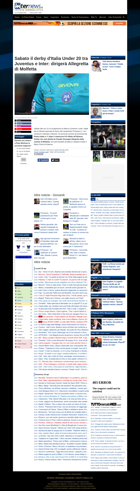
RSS (91, 478)
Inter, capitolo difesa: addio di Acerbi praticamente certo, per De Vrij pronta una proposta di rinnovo (76, 433)
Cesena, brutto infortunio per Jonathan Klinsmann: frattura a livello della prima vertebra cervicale (75, 415)
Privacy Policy (76, 474)
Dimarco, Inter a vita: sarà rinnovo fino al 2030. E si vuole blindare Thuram (67, 457)
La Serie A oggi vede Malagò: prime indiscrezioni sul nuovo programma (66, 325)
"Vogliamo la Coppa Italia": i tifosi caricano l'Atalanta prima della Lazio (65, 438)
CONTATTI (78, 478)
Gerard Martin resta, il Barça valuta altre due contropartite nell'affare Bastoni (68, 346)
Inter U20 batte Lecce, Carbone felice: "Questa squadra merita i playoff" (49, 201)
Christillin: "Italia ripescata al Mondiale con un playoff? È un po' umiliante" (66, 303)
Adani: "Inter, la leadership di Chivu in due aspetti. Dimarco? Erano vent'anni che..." (70, 359)
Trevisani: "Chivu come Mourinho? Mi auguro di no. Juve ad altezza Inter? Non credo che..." (74, 340)
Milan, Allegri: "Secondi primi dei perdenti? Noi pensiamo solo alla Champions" (68, 386)
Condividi (43, 160)
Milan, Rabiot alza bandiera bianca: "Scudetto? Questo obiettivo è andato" (67, 444)
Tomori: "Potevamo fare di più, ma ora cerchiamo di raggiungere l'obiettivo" (67, 407)
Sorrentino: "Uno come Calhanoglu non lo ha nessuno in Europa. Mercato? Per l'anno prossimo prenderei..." (80, 332)
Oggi (93, 199)
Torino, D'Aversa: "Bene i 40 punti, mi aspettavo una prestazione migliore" (67, 446)
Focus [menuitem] (39, 17)
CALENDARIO (69, 478)
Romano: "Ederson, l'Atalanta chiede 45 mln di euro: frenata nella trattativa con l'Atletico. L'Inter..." (76, 423)
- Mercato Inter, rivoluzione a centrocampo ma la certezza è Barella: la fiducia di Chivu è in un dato (78, 361)
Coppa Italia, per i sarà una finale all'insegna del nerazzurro (64, 306)
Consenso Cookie (65, 474)
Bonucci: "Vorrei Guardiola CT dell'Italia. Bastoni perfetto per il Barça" (65, 274)
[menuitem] (123, 17)
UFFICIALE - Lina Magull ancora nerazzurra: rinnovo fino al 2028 (63, 335)
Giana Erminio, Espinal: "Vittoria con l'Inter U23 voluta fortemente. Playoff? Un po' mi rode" (73, 428)
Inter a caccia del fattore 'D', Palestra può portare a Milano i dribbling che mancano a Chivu (73, 396)
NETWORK (50, 478)
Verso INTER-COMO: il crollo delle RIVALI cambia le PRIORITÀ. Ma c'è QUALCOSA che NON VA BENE (81, 322)
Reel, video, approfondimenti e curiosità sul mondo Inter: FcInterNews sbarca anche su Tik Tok (75, 380)
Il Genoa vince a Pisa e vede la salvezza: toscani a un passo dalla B (64, 420)
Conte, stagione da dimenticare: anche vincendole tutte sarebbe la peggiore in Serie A (71, 401)
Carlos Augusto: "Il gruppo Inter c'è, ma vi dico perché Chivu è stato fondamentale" (70, 343)
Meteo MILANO (23, 257)
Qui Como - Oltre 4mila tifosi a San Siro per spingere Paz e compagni (65, 314)
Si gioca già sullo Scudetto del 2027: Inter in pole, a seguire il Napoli (64, 309)
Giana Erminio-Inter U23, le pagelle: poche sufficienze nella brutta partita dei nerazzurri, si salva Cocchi (78, 449)
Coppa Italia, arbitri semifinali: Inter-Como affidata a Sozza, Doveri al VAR (67, 319)
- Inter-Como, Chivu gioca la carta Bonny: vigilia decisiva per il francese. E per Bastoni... (74, 367)
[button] (23, 159)
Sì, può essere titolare (23, 148)
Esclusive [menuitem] (65, 17)
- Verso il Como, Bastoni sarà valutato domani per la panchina (64, 272)
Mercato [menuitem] (102, 17)
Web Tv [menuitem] (94, 17)
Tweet (55, 160)
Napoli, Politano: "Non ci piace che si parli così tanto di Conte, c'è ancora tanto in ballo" (72, 404)
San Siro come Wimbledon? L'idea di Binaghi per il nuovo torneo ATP (65, 425)
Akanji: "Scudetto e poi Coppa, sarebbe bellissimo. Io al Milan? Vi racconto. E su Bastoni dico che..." (77, 354)
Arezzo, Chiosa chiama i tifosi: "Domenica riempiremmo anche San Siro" (66, 460)
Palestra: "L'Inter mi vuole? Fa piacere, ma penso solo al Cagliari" (63, 280)
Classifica (19, 284)
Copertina (95, 104)
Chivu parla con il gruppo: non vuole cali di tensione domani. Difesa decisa (67, 301)
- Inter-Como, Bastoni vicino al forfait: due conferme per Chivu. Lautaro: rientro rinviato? (75, 327)
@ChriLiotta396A (59, 152)
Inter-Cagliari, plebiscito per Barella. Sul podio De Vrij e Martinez (63, 330)
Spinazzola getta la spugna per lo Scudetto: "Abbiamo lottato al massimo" (67, 431)
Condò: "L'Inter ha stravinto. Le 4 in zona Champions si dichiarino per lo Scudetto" (70, 351)
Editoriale (95, 58)
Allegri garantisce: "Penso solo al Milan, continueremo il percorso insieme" (67, 441)
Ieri (97, 199)
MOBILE (86, 478)
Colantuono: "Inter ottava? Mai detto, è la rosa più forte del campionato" (66, 399)
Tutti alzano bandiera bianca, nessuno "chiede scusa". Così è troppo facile (67, 369)
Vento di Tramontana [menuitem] (80, 17)
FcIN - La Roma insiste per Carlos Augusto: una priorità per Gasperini (114, 266)
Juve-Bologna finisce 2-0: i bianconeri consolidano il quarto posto (63, 391)
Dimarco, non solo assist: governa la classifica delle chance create (64, 417)
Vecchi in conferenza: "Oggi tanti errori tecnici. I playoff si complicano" (65, 452)
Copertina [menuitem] (55, 17)
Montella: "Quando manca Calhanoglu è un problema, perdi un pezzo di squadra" (70, 378)
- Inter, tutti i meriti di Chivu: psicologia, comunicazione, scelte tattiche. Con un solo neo (74, 356)
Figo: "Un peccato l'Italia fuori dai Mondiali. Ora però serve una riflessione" (67, 293)
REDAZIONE (59, 478)
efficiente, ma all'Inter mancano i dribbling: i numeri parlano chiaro (66, 388)
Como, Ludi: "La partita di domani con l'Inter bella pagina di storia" (64, 277)
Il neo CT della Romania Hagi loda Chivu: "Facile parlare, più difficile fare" (67, 295)
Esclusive (95, 260)
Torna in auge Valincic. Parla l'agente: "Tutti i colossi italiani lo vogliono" (66, 311)
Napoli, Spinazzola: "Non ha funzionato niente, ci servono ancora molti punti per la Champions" (75, 394)
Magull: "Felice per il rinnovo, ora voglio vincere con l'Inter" (61, 298)
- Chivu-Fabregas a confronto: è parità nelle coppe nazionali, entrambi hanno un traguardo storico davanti (81, 364)
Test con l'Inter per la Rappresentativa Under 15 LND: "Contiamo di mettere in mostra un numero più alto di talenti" (76, 230)
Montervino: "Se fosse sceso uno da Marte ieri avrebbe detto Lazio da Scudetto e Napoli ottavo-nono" (77, 412)
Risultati (23, 163)
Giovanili (42, 150)
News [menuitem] (46, 17)
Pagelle (94, 278)
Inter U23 (95, 333)
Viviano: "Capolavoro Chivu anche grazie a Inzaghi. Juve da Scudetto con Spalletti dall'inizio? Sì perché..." (79, 348)
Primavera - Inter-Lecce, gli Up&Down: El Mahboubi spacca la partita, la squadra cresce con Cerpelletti (75, 204)
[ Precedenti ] (23, 252)
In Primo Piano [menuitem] (28, 17)
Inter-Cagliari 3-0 (99, 147)
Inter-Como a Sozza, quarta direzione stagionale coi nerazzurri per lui (65, 290)
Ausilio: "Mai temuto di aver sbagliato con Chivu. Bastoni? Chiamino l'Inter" (67, 282)
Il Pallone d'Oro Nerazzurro (102, 313)
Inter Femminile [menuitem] (114, 17)
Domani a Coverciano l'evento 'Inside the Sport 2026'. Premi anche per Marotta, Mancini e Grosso (76, 383)
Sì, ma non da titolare (23, 151)
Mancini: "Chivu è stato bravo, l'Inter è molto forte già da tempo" (63, 285)
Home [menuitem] (17, 17)
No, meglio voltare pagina (22, 155)
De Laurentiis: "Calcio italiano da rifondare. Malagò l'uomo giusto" (66, 317)
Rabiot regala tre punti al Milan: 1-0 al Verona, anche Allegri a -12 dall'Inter (67, 454)
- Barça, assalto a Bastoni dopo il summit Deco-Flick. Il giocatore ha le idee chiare (71, 338)
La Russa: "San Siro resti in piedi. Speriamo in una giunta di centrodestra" (67, 436)
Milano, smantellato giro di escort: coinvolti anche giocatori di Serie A (65, 288)
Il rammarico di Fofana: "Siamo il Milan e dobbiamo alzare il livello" (64, 409)
